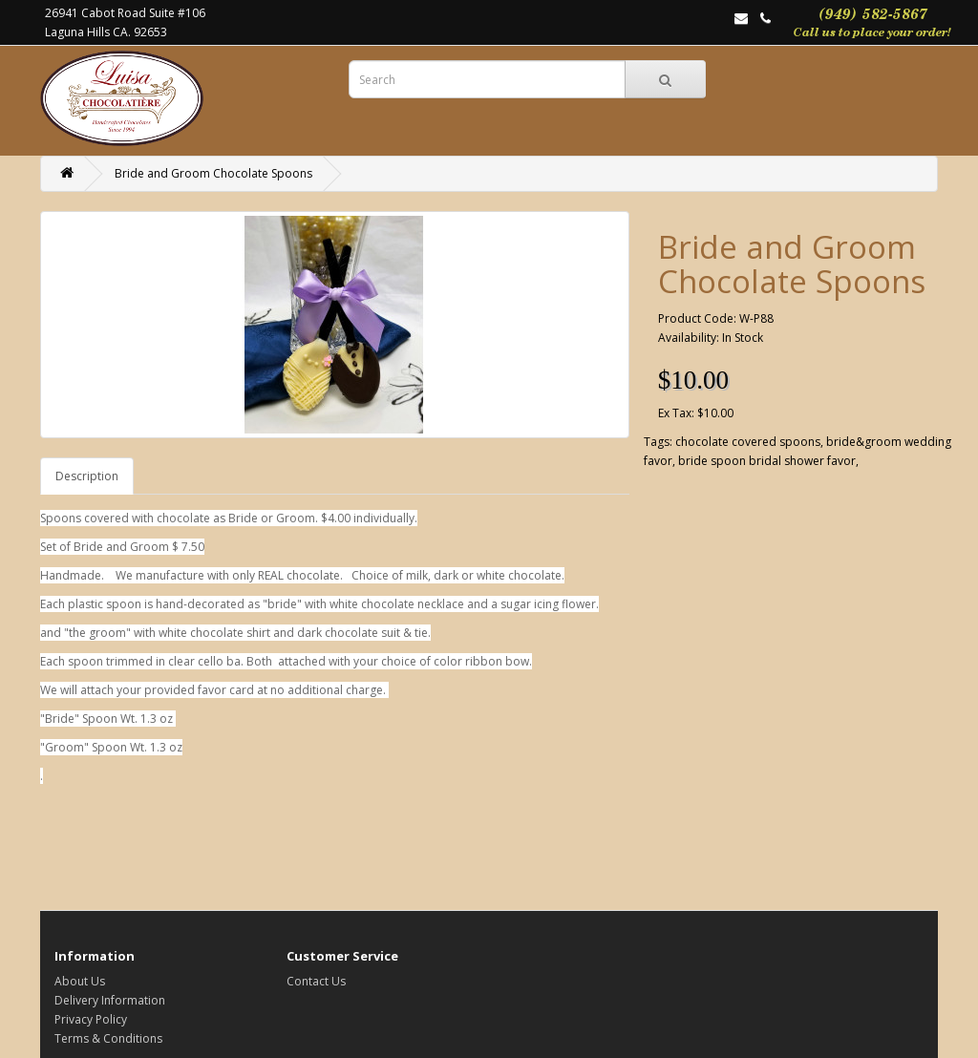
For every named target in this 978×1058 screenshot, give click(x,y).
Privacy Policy (90, 1019)
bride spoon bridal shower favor (767, 461)
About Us (79, 981)
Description (86, 476)
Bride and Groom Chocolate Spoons (213, 173)
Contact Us (316, 981)
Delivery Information (109, 1000)
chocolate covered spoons (747, 442)
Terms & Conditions (108, 1038)
